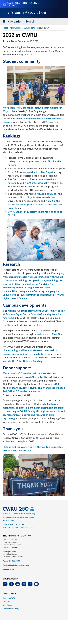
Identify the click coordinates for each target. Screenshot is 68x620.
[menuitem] (34, 598)
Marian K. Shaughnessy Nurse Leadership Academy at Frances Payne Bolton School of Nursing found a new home (34, 314)
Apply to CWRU (9, 598)
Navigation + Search (18, 22)
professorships (11, 414)
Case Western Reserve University (22, 514)
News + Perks (15, 28)
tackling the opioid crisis (31, 280)
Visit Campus (8, 605)
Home (5, 28)
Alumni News (29, 28)
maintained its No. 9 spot (38, 172)
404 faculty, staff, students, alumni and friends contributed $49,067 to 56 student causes (34, 388)
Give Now (6, 602)
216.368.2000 (8, 521)
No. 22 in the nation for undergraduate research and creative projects (35, 204)
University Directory (11, 609)
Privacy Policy (19, 524)
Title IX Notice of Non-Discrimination (18, 528)
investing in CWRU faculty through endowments (33, 411)
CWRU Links (9, 593)
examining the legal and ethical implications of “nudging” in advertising (32, 284)
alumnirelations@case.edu (18, 565)
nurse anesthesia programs (49, 407)
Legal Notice (8, 524)
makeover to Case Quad (50, 334)
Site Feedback (8, 569)
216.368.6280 (14, 561)
